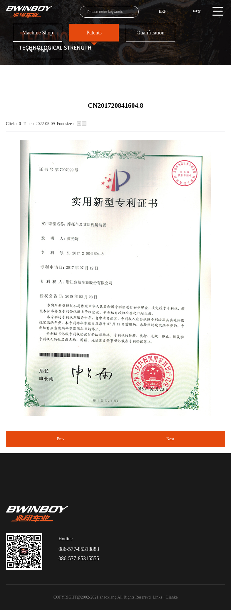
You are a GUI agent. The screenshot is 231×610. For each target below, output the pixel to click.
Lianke (172, 597)
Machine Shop (37, 33)
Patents (94, 33)
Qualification (151, 33)
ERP (162, 11)
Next (170, 439)
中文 (197, 11)
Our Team (37, 50)
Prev (61, 439)
